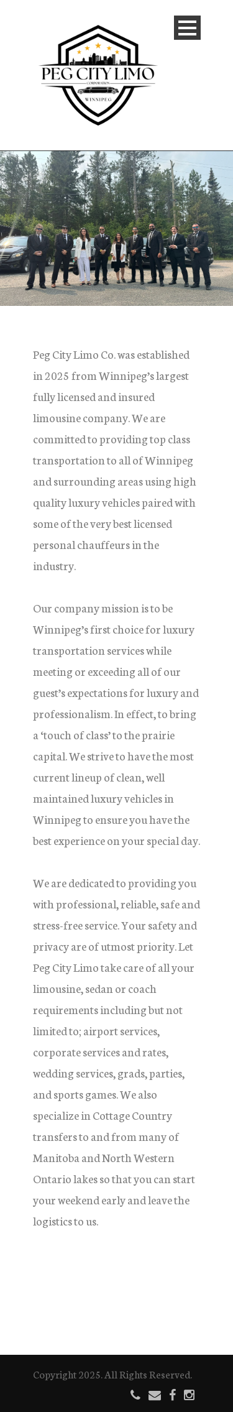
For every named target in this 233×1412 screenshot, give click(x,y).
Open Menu (187, 28)
